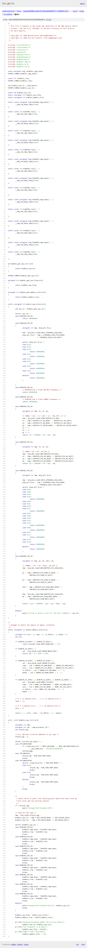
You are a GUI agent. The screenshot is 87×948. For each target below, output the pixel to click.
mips (81, 11)
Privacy (19, 944)
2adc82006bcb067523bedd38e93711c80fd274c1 (46, 11)
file (49, 20)
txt (77, 944)
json (83, 944)
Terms (26, 944)
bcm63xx (8, 14)
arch (75, 11)
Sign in (82, 3)
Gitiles (13, 944)
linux (19, 11)
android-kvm (8, 11)
